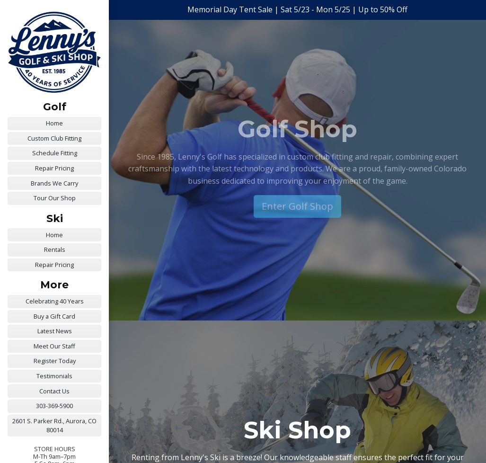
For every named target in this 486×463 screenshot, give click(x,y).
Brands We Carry (54, 183)
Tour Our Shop (55, 198)
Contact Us (54, 391)
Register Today (55, 360)
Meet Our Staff (54, 346)
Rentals (54, 249)
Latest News (54, 331)
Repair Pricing (54, 168)
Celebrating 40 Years (55, 301)
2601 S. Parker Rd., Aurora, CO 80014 (54, 425)
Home (54, 123)
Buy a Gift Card (54, 316)
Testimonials (54, 376)
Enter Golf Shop (297, 206)
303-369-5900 (54, 405)
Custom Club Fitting (54, 138)
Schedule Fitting (54, 153)
